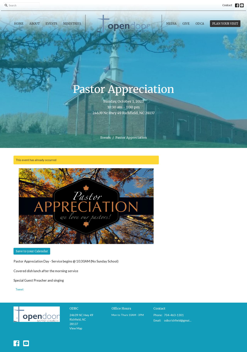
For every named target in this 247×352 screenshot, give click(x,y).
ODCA (199, 23)
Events (51, 23)
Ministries (72, 23)
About (34, 23)
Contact (227, 5)
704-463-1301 (174, 315)
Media (171, 23)
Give (186, 23)
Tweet (19, 289)
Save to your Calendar (32, 251)
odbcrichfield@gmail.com (178, 320)
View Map (75, 328)
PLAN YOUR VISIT (225, 23)
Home (19, 23)
